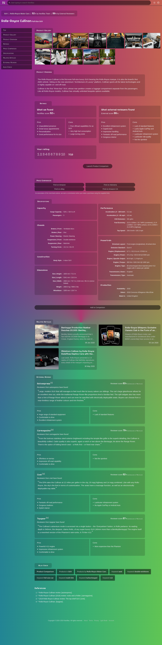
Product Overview (10, 39)
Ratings (6, 44)
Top (4, 30)
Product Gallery (9, 35)
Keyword (117, 572)
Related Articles (9, 58)
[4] (47, 518)
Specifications (8, 53)
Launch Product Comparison (97, 166)
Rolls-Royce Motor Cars (20, 14)
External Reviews (9, 62)
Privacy (96, 620)
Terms (91, 620)
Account (111, 620)
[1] (52, 383)
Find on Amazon (59, 185)
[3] (43, 474)
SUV (6, 14)
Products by (91, 572)
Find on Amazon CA (110, 189)
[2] (52, 430)
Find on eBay (59, 189)
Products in (65, 572)
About (86, 620)
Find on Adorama (110, 185)
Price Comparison (9, 49)
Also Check (7, 67)
